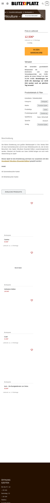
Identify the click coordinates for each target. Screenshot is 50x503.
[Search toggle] (43, 3)
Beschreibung (7, 138)
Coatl (6, 337)
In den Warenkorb (36, 51)
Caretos (6, 239)
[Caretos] (18, 218)
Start (5, 12)
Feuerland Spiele (42, 105)
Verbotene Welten (10, 289)
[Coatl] (18, 316)
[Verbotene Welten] (18, 268)
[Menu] (5, 3)
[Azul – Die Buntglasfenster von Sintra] (18, 365)
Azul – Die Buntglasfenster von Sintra (16, 386)
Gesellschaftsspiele (15, 12)
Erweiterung (44, 113)
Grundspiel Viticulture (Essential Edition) (16, 161)
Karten (45, 109)
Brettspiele (28, 12)
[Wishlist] (30, 15)
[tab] (25, 138)
